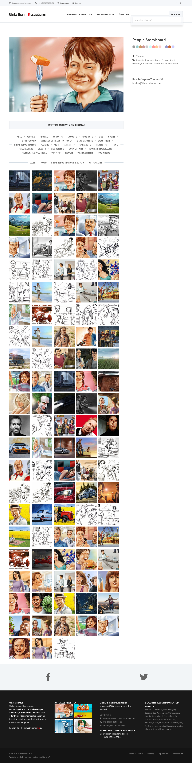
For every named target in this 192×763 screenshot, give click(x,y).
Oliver (170, 713)
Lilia (165, 709)
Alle (19, 136)
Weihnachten (85, 152)
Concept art (76, 148)
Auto (44, 162)
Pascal (159, 713)
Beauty (42, 148)
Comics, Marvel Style (34, 152)
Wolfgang (172, 709)
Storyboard (29, 140)
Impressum (63, 3)
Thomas (140, 55)
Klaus (171, 716)
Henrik (148, 716)
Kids (56, 144)
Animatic (58, 136)
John (159, 726)
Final (114, 144)
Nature (45, 144)
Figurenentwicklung (100, 148)
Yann (174, 726)
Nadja (168, 729)
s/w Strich (104, 140)
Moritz (175, 722)
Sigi (154, 713)
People (44, 136)
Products (87, 136)
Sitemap (150, 753)
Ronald (157, 729)
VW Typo (55, 152)
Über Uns (124, 14)
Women (31, 136)
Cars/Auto (85, 144)
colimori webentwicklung (37, 757)
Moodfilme (104, 152)
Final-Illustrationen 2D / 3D (67, 162)
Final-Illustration (25, 144)
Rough (69, 152)
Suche (175, 14)
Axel (177, 716)
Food (101, 136)
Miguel (160, 716)
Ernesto (155, 719)
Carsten (148, 713)
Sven (154, 716)
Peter (166, 716)
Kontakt (77, 3)
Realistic (101, 144)
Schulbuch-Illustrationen (56, 140)
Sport (111, 136)
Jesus (176, 713)
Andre (161, 722)
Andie (179, 726)
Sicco (165, 713)
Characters (26, 148)
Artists (140, 753)
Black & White (85, 140)
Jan (180, 722)
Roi (152, 729)
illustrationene (33, 728)
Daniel (148, 719)
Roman (168, 722)
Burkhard (167, 726)
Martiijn (148, 726)
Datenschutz (177, 753)
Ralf (163, 729)
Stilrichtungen (105, 14)
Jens (154, 726)
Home (131, 753)
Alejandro (163, 719)
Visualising (57, 148)
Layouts (72, 136)
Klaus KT (149, 709)
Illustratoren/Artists (79, 14)
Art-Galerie (95, 162)
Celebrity (69, 144)
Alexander (157, 709)
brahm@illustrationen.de (20, 3)
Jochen (172, 719)
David (155, 722)
